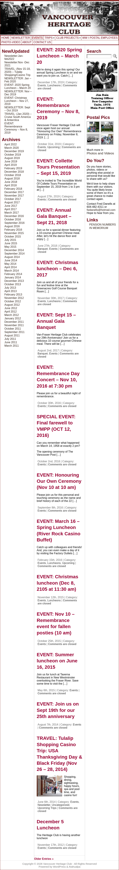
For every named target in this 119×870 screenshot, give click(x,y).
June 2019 (10, 161)
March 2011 (11, 345)
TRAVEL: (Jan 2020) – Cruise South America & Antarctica (18, 116)
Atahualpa (74, 866)
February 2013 (13, 294)
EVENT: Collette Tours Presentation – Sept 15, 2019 (58, 167)
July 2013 (10, 287)
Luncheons (54, 85)
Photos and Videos (100, 153)
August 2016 (12, 226)
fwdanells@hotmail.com (101, 209)
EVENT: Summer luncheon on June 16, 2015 (57, 661)
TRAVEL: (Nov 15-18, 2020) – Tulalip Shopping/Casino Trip (17, 71)
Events (42, 85)
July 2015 (10, 239)
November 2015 (14, 233)
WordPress (59, 866)
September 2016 (14, 222)
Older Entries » (44, 858)
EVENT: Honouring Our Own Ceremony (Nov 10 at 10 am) (59, 481)
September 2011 (14, 332)
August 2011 (12, 335)
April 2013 (10, 291)
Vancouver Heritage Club (57, 863)
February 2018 (13, 188)
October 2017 (12, 199)
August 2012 (12, 304)
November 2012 (14, 297)
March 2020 (11, 147)
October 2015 (12, 236)
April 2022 (10, 144)
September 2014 (14, 253)
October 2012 (12, 301)
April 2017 (10, 209)
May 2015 (10, 246)
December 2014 (14, 250)
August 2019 (12, 158)
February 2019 (13, 168)
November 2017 (14, 195)
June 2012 (10, 308)
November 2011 (14, 325)
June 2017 (10, 205)
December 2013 (14, 280)
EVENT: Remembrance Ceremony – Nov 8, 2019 (16, 128)
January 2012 (12, 318)
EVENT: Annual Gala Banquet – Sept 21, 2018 (54, 216)
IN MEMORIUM (98, 228)
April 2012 (10, 311)
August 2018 (12, 178)
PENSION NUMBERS (102, 224)
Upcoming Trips (47, 808)
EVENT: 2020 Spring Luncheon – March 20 (17, 86)
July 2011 (10, 338)
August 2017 (12, 202)
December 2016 (14, 216)
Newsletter (44, 804)
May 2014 (10, 263)
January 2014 (12, 277)
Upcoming (53, 147)
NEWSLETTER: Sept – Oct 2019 (17, 109)
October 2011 (12, 328)
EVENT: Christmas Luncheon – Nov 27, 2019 (16, 100)
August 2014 (12, 257)
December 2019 (14, 151)
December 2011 (14, 321)
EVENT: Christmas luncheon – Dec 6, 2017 (57, 269)
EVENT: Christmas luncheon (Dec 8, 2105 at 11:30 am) (57, 583)
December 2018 (14, 171)
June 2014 (10, 260)
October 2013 (12, 284)
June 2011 (10, 342)
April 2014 (10, 267)
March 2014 (11, 270)
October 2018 (12, 175)
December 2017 (14, 192)
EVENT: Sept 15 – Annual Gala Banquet (56, 321)
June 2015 (10, 243)
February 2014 (13, 274)
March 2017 (11, 212)
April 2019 (10, 164)
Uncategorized (60, 804)
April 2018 (10, 185)
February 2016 (13, 229)
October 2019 (12, 154)
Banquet (43, 248)
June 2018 (10, 181)
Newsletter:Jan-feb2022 (13, 57)
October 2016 (12, 219)
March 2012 (11, 315)
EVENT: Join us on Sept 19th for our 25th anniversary (58, 710)
